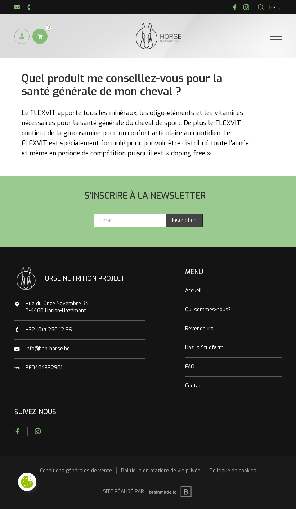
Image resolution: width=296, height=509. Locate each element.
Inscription (184, 220)
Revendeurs (199, 328)
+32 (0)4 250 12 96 (49, 329)
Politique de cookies (233, 470)
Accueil (193, 290)
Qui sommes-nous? (208, 309)
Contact (194, 385)
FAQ (189, 366)
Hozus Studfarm (204, 347)
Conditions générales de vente (76, 470)
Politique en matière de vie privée (161, 470)
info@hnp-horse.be (48, 348)
